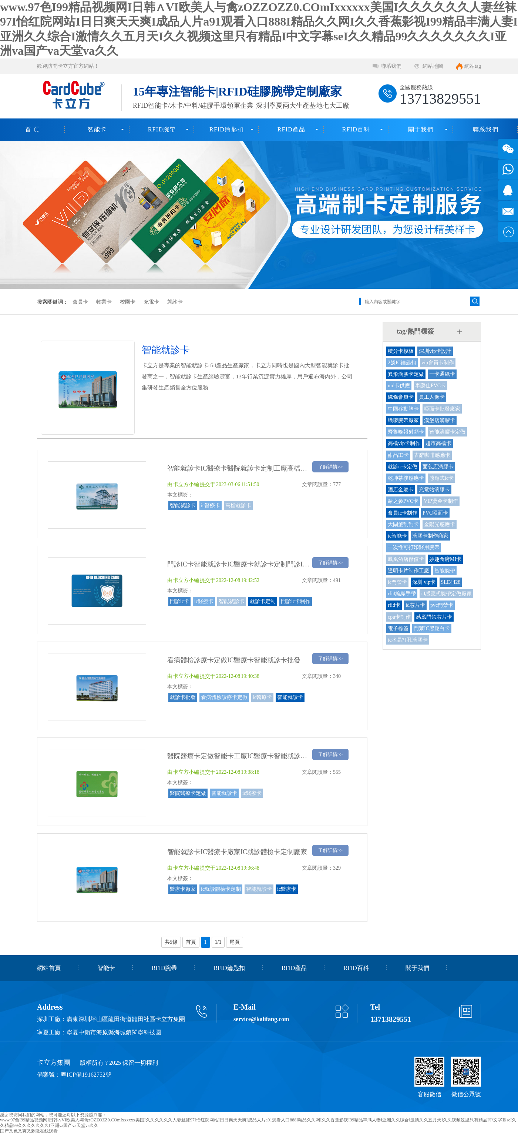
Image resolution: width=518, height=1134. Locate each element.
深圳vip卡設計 (435, 351)
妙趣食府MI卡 (445, 559)
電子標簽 (398, 628)
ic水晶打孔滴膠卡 (408, 640)
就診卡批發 (183, 697)
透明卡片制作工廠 (408, 570)
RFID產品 (292, 129)
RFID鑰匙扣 (226, 129)
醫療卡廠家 (183, 889)
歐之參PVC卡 (403, 501)
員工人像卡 (432, 397)
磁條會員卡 (401, 397)
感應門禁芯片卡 (434, 617)
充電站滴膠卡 (434, 489)
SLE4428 (451, 582)
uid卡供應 (399, 385)
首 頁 (32, 129)
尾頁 (234, 942)
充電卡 (151, 302)
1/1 (218, 942)
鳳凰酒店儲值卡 (406, 559)
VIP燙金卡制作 (441, 501)
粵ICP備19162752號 (86, 1074)
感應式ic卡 (441, 478)
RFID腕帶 (162, 129)
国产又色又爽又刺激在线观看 (29, 1131)
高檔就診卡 (238, 505)
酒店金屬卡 (401, 489)
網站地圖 (433, 66)
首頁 (191, 942)
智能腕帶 (444, 570)
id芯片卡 (415, 605)
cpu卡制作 (399, 617)
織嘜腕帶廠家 (403, 420)
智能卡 (97, 129)
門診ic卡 (179, 601)
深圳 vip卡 (423, 582)
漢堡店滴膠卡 (439, 420)
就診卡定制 (263, 601)
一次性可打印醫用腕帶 (414, 547)
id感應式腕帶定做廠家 (446, 593)
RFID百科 (356, 129)
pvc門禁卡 (441, 605)
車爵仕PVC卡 (430, 385)
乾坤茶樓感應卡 (406, 478)
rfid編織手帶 (402, 593)
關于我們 (421, 129)
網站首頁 (49, 968)
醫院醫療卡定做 (188, 793)
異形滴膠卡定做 (406, 374)
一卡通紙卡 (442, 374)
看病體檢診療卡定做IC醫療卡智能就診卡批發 (233, 660)
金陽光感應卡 (439, 524)
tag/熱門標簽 (415, 331)
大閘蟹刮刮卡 (403, 524)
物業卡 (104, 302)
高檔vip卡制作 (404, 443)
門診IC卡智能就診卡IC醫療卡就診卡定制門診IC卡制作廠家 (253, 564)
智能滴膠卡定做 (447, 432)
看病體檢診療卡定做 (224, 697)
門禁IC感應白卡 (432, 628)
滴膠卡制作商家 (430, 536)
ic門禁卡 (397, 582)
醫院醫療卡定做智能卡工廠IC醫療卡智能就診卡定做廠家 (250, 756)
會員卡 (80, 302)
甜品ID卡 (398, 455)
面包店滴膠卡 (438, 466)
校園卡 (127, 302)
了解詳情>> (330, 466)
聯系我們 (391, 66)
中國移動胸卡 (403, 409)
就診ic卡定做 (402, 466)
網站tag (472, 66)
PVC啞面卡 (435, 513)
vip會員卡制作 (437, 362)
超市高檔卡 (438, 443)
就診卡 (175, 302)
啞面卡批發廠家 (442, 409)
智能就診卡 (183, 505)
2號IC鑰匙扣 (402, 362)
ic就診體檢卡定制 (221, 889)
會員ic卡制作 (402, 513)
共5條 (171, 942)
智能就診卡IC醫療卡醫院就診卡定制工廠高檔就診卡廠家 (250, 468)
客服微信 (429, 1094)
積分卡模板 (401, 351)
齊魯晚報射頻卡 (406, 432)
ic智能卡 (397, 536)
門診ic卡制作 (295, 601)
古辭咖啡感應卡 (432, 455)
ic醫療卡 (210, 505)
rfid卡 (394, 605)
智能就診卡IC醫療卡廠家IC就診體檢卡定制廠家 (237, 852)
